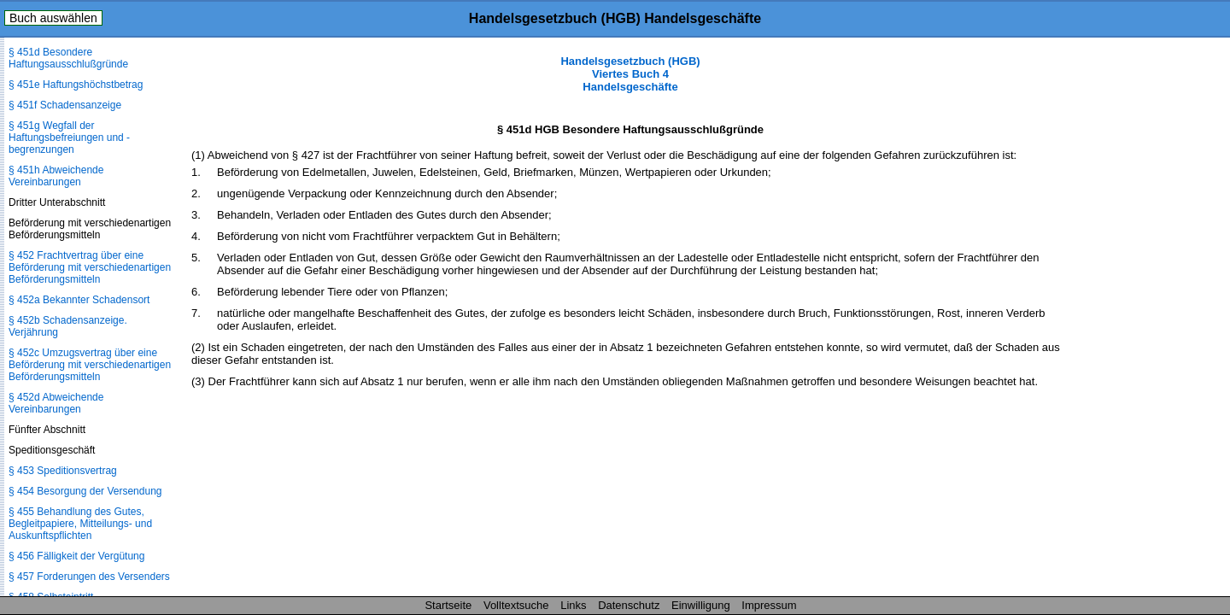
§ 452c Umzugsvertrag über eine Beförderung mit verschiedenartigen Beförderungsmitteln (90, 365)
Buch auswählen (53, 18)
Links (573, 605)
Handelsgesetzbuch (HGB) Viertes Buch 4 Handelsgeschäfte (630, 74)
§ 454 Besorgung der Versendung (85, 491)
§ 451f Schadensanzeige (65, 105)
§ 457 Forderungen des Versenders (89, 577)
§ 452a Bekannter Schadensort (79, 300)
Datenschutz (628, 605)
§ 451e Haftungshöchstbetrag (76, 85)
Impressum (768, 605)
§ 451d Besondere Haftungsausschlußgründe (68, 58)
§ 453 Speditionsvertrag (63, 471)
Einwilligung (700, 605)
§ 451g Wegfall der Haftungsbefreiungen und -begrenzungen (69, 137)
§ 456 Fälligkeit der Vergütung (76, 556)
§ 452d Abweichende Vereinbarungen (56, 403)
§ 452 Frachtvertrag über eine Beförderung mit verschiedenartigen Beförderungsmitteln (90, 267)
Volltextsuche (516, 605)
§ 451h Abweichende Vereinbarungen (56, 176)
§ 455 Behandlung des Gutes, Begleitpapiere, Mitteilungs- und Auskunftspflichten (80, 524)
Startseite (448, 605)
